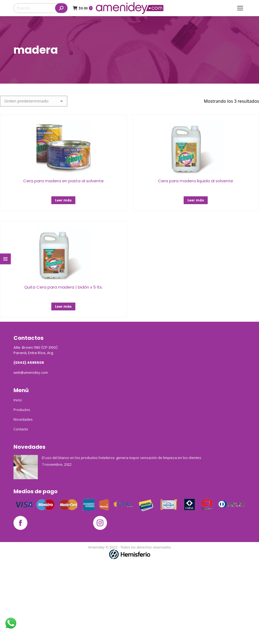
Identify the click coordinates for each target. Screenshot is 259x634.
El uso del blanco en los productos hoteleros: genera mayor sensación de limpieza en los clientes (121, 457)
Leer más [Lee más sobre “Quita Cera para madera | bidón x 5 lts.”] (63, 306)
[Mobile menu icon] (240, 8)
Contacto (21, 429)
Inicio (18, 399)
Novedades (23, 419)
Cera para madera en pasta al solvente (63, 181)
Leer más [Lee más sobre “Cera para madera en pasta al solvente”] (63, 200)
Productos (22, 409)
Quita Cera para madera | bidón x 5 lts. (63, 287)
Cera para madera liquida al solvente (195, 181)
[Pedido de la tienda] (33, 101)
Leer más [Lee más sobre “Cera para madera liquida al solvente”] (195, 200)
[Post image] (26, 467)
